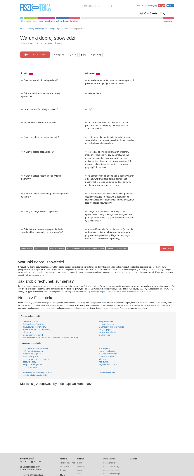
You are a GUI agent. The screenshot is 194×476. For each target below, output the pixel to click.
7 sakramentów (112, 291)
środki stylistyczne (30, 356)
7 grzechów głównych (96, 291)
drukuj (73, 55)
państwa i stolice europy (33, 351)
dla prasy (63, 470)
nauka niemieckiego (111, 466)
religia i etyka (26, 248)
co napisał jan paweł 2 (108, 324)
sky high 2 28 (104, 335)
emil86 (59, 43)
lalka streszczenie (106, 356)
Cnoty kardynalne (30, 321)
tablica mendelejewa (107, 351)
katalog (74, 21)
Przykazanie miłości (107, 332)
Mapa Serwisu (109, 459)
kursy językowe (47, 21)
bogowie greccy (29, 362)
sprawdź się (95, 55)
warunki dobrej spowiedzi (117, 248)
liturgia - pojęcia (105, 329)
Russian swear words (108, 373)
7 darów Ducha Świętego (33, 324)
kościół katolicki (41, 248)
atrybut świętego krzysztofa (34, 327)
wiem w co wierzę (57, 248)
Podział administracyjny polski (35, 375)
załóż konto (142, 5)
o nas (79, 463)
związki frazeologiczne (32, 364)
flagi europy (104, 362)
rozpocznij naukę (35, 54)
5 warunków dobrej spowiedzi (111, 327)
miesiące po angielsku (32, 354)
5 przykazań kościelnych (33, 335)
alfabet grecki (104, 348)
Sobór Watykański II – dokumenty (37, 329)
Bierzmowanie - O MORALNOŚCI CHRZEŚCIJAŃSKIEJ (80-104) (50, 338)
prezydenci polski (30, 367)
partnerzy (81, 466)
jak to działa (62, 21)
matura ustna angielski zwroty (35, 348)
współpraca (64, 466)
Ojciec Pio (27, 332)
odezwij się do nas (67, 463)
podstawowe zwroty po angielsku (37, 359)
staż (79, 474)
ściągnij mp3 (59, 55)
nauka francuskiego (111, 474)
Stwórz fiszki (167, 249)
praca (79, 470)
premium (168, 21)
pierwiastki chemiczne (108, 354)
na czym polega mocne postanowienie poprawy (85, 248)
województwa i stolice (108, 364)
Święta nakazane (106, 321)
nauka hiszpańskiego (112, 470)
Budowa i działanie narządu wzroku (37, 373)
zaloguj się (152, 5)
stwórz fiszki (30, 21)
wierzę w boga (105, 359)
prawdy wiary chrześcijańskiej (139, 291)
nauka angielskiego (111, 463)
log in (162, 6)
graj (83, 55)
